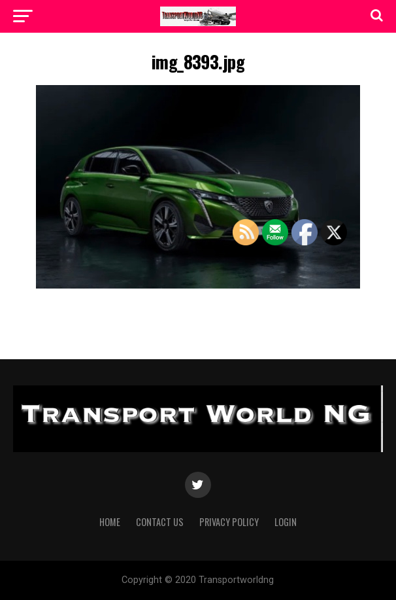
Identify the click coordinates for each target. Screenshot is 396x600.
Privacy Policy (229, 522)
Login (285, 522)
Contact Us (160, 522)
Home (109, 522)
